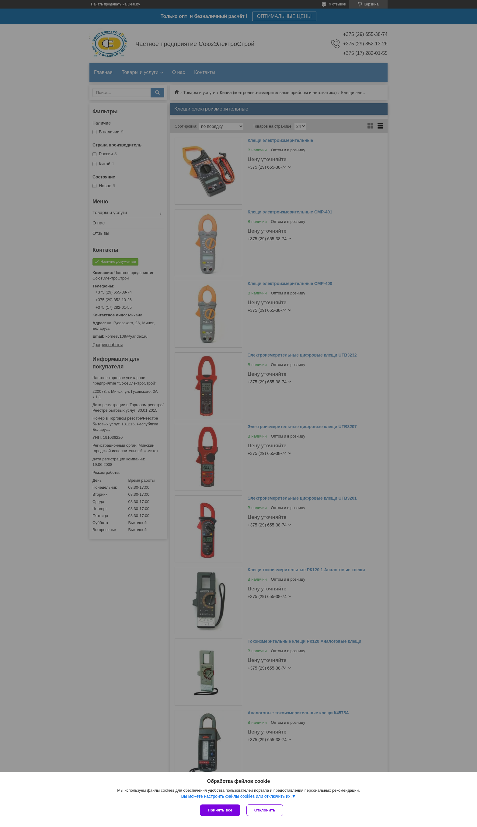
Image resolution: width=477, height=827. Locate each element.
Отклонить (264, 810)
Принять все (220, 810)
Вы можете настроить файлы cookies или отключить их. (236, 796)
